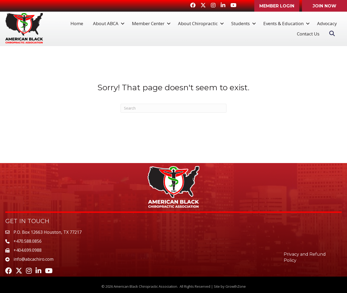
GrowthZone (235, 286)
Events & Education (283, 23)
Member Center (148, 23)
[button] (276, 6)
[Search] (173, 108)
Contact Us (308, 34)
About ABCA (105, 23)
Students (240, 23)
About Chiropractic (198, 23)
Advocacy (327, 23)
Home (76, 23)
